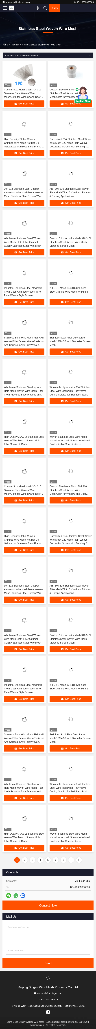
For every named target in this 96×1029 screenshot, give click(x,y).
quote (55, 8)
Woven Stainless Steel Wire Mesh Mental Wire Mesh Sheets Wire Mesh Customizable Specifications (70, 441)
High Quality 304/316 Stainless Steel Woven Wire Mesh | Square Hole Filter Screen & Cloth (24, 441)
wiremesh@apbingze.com (16, 2)
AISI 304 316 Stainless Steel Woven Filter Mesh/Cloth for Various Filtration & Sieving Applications (70, 192)
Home (5, 44)
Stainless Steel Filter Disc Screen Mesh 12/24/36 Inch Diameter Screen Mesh (70, 341)
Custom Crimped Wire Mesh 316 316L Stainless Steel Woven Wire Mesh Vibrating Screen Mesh (71, 242)
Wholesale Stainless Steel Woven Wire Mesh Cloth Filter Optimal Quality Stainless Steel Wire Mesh (22, 242)
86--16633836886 (84, 2)
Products (15, 44)
